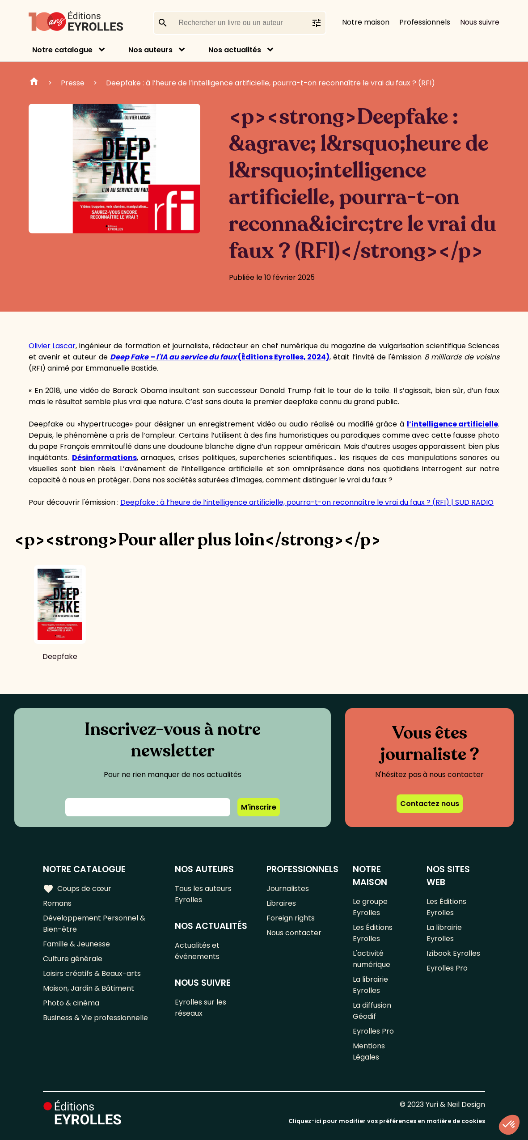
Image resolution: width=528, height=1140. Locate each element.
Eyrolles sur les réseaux (200, 1007)
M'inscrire (258, 807)
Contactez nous (429, 803)
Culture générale (72, 959)
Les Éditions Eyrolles (373, 933)
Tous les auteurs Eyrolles (203, 894)
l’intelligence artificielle (452, 424)
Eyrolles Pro (373, 1031)
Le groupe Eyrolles (370, 907)
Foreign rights (290, 918)
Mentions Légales (369, 1051)
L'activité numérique (371, 959)
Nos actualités (234, 50)
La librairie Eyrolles (370, 985)
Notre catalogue (62, 50)
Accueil (34, 82)
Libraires (281, 903)
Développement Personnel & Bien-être (94, 923)
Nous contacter (293, 933)
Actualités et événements (197, 951)
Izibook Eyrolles (453, 953)
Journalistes (287, 888)
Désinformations (104, 457)
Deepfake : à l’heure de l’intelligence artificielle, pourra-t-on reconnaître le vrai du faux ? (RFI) (270, 83)
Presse (72, 83)
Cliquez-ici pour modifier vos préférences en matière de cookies (386, 1121)
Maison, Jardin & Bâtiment (88, 988)
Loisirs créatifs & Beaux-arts (92, 973)
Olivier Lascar (52, 346)
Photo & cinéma (71, 1003)
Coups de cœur (77, 888)
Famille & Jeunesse (76, 944)
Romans (57, 903)
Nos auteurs (150, 50)
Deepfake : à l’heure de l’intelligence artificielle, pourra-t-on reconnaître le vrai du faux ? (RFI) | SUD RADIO (307, 502)
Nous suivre (479, 22)
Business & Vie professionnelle (95, 1018)
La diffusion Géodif (372, 1011)
